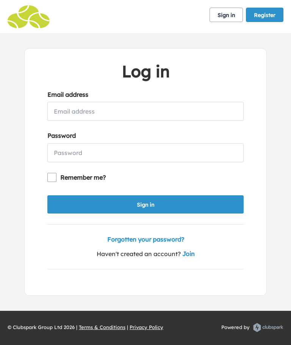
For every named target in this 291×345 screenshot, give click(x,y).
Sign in (226, 15)
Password (61, 135)
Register (264, 15)
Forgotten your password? (145, 239)
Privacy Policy (146, 327)
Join (188, 254)
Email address (67, 94)
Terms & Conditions (102, 327)
